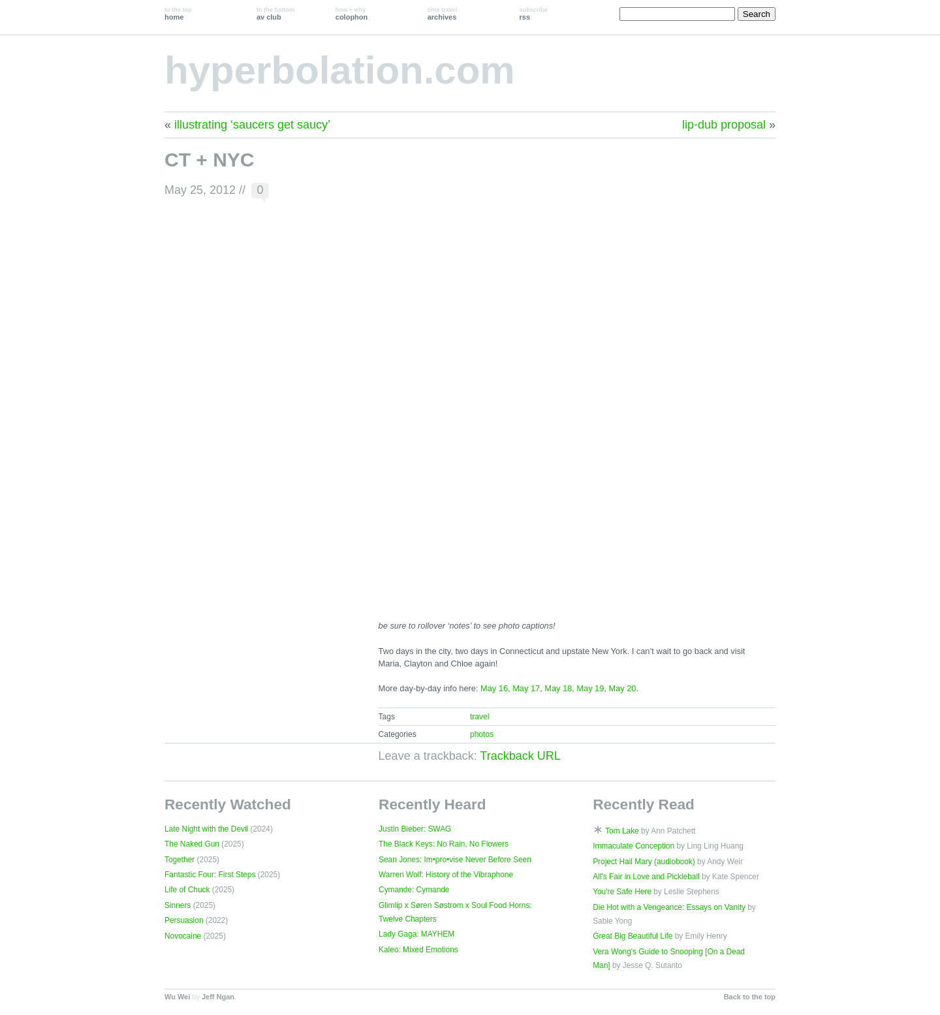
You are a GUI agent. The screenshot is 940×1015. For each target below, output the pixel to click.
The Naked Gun (191, 844)
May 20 (622, 688)
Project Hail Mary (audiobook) (644, 861)
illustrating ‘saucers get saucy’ (252, 124)
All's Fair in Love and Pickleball (646, 876)
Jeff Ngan (218, 997)
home (178, 14)
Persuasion (184, 920)
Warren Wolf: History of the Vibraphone (446, 874)
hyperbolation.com (339, 70)
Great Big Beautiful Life (632, 936)
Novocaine (182, 936)
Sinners (177, 905)
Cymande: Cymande (414, 889)
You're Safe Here (622, 891)
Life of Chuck (187, 889)
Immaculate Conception (633, 846)
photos (482, 734)
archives (443, 14)
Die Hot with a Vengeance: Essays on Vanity (669, 907)
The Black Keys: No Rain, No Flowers (444, 844)
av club (275, 14)
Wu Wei (177, 997)
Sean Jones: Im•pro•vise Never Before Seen (455, 859)
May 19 (590, 688)
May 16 (494, 688)
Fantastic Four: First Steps (209, 874)
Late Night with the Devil (206, 829)
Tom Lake (622, 830)
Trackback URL (520, 755)
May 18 (558, 688)
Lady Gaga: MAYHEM (416, 934)
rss (534, 14)
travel (479, 716)
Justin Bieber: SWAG (415, 829)
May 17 (526, 688)
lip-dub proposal (724, 124)
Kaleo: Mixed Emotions (418, 949)
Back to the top (750, 997)
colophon (352, 14)
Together (179, 859)
